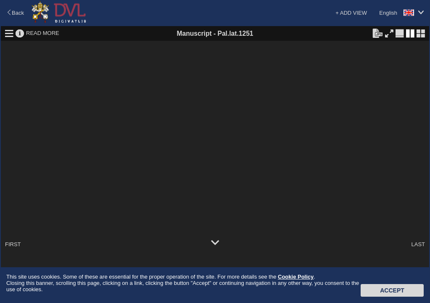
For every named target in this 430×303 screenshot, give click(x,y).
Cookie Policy (296, 277)
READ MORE (42, 33)
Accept (392, 290)
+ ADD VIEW (351, 13)
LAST (418, 244)
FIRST (13, 244)
